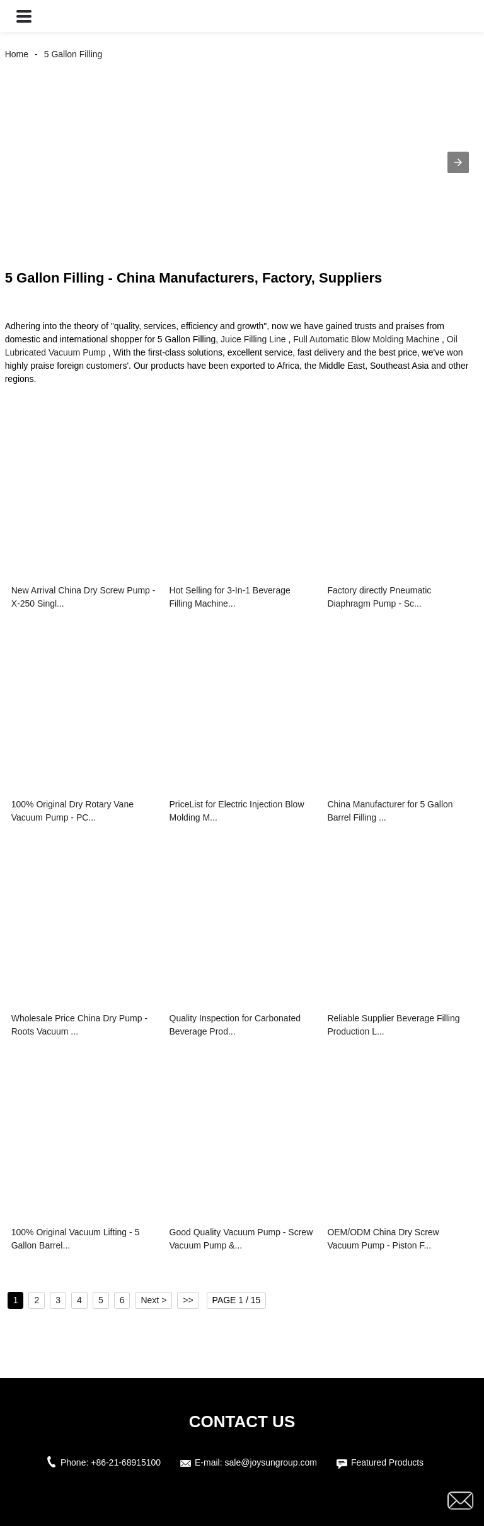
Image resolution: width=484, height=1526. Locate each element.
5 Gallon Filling (73, 54)
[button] (24, 16)
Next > (153, 1300)
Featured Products (387, 1462)
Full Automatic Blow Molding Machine (366, 339)
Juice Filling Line (253, 339)
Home (16, 54)
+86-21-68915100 (126, 1462)
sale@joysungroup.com (270, 1462)
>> (188, 1300)
